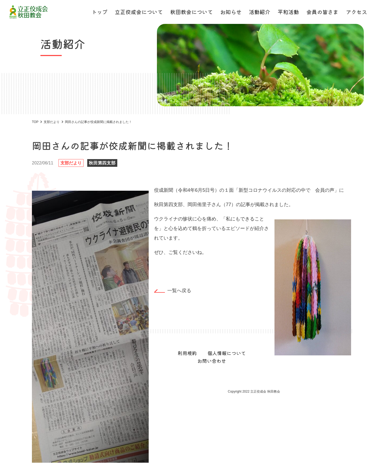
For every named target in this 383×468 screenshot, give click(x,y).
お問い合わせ (211, 360)
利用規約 (187, 353)
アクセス (356, 12)
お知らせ (231, 12)
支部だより (71, 163)
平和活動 (288, 12)
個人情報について (226, 353)
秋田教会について (191, 12)
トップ (99, 12)
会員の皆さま (322, 12)
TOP (35, 122)
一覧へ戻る (179, 290)
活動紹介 (259, 12)
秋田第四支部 (102, 163)
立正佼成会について (139, 12)
